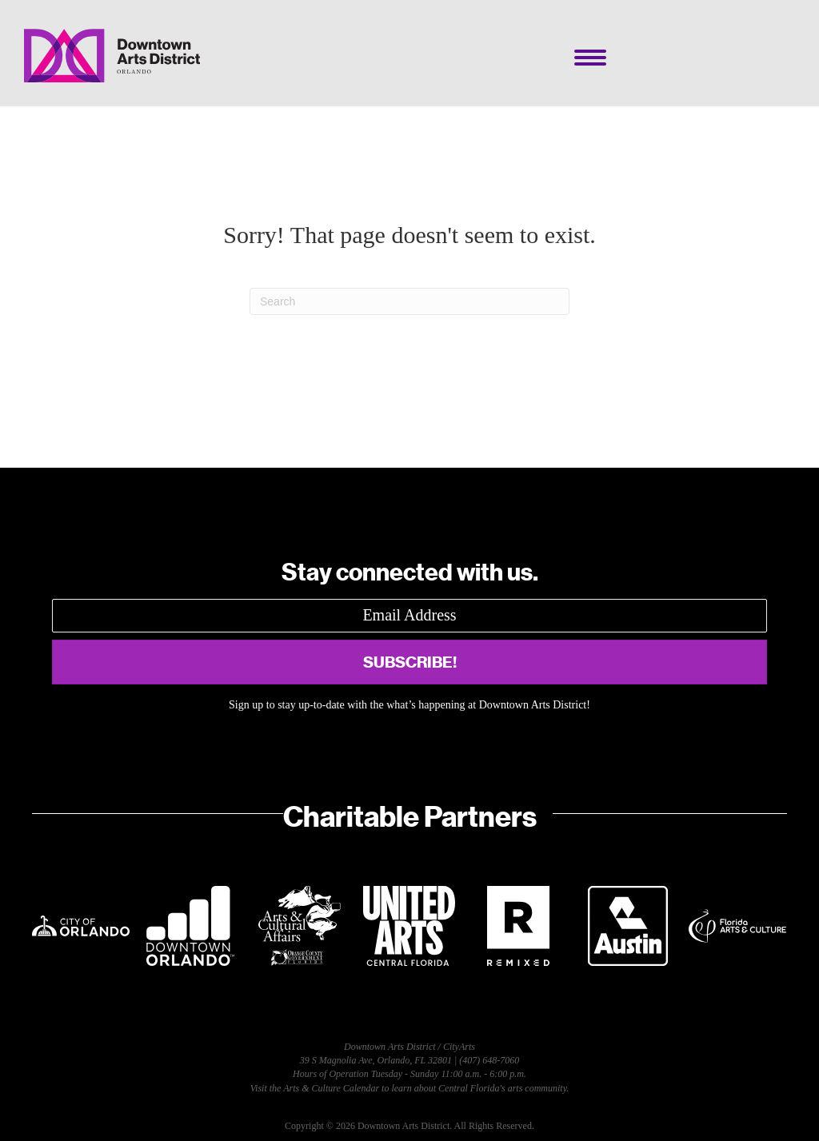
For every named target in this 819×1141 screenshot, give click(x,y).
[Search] (409, 301)
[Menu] (590, 57)
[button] (409, 662)
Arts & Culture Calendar (331, 1088)
